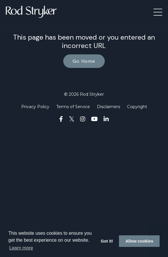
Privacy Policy (35, 106)
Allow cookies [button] (139, 241)
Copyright (137, 106)
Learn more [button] (21, 247)
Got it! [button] (107, 241)
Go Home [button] (84, 61)
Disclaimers (108, 106)
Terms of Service (73, 106)
